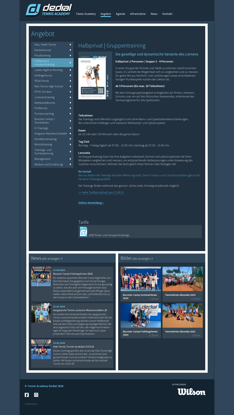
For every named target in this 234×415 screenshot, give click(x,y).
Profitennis (52, 108)
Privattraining (52, 55)
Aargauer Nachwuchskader (52, 133)
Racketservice (52, 50)
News (154, 14)
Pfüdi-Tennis (52, 81)
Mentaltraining (52, 144)
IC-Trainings (52, 128)
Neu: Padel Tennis (52, 44)
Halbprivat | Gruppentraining (52, 62)
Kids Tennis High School (52, 86)
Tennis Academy (86, 14)
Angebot (106, 14)
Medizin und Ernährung (52, 164)
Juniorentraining (52, 97)
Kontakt (167, 14)
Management (52, 159)
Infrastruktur (138, 14)
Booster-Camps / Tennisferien (52, 120)
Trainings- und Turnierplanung (52, 151)
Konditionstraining (52, 139)
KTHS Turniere (52, 92)
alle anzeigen (52, 258)
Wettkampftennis (52, 103)
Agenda (120, 14)
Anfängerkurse (52, 75)
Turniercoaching (52, 113)
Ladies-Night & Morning (52, 70)
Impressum (31, 403)
